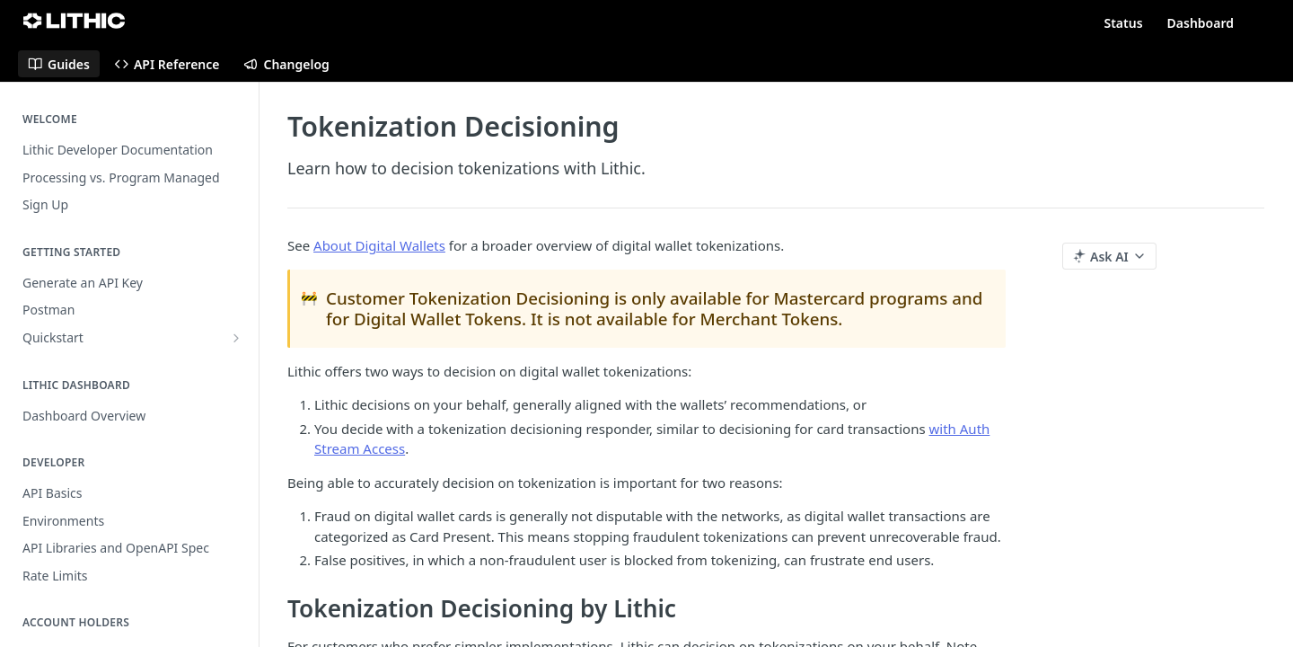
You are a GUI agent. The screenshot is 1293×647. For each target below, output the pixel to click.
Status (1123, 22)
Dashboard (1200, 22)
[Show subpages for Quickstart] (236, 338)
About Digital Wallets (379, 245)
